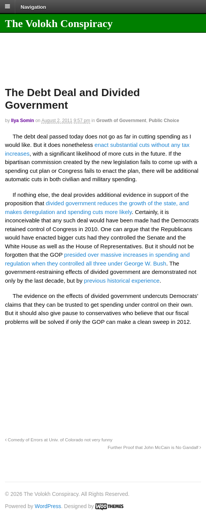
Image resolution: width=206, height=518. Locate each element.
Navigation (33, 7)
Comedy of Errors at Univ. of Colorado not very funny (58, 439)
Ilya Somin (22, 120)
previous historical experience (122, 280)
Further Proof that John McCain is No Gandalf (154, 447)
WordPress (48, 506)
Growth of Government (121, 120)
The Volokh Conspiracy (59, 23)
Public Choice (164, 120)
